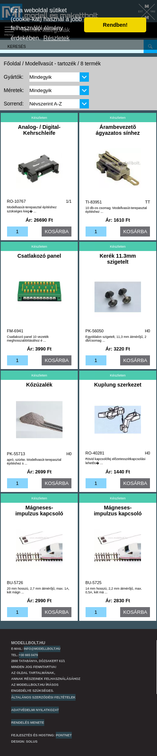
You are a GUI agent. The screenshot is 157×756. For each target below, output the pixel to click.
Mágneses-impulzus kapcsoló (39, 511)
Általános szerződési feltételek (43, 697)
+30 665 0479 (28, 655)
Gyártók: (13, 77)
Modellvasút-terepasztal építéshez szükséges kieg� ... (32, 209)
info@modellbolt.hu (42, 649)
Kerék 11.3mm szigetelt (118, 259)
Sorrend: (14, 104)
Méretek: (14, 90)
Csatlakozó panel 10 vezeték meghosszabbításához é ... (28, 338)
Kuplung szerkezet (117, 385)
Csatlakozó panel (39, 256)
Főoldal (12, 63)
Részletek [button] (57, 38)
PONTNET (64, 735)
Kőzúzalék (39, 385)
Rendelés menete (27, 722)
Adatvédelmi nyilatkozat (35, 710)
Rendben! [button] (115, 25)
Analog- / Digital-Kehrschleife (39, 130)
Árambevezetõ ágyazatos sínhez (118, 130)
